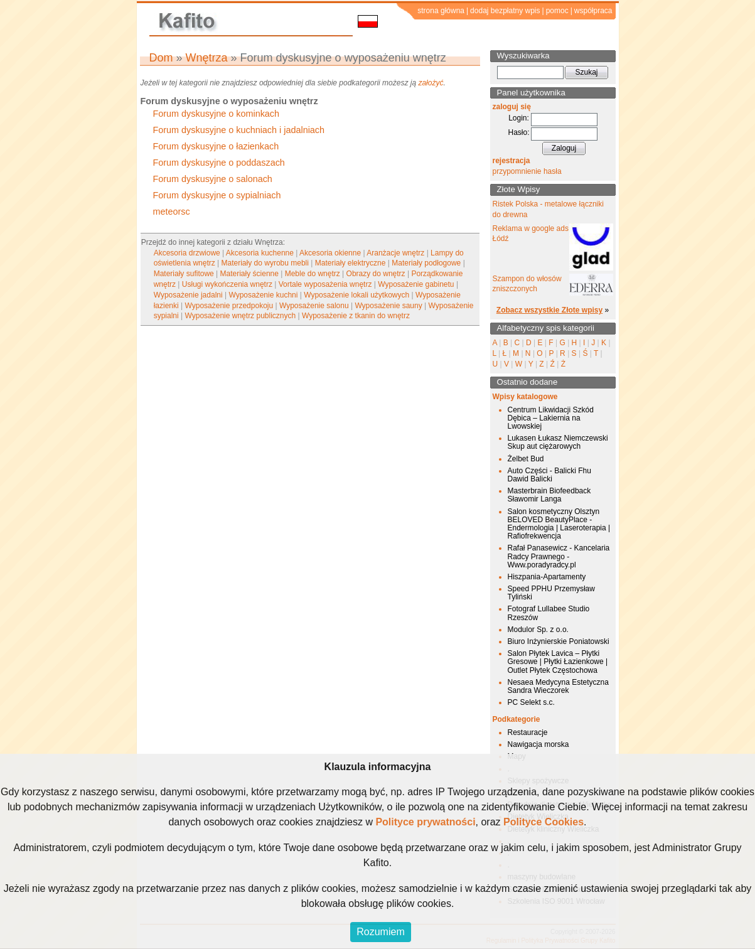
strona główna (440, 10)
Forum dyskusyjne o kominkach (216, 114)
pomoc (557, 10)
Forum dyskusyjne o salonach (212, 179)
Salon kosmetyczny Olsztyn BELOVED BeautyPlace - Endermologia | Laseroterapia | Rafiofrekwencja (559, 524)
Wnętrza (207, 57)
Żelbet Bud (526, 458)
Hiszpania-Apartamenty (547, 576)
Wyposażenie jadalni (188, 295)
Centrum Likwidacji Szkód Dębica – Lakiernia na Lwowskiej (551, 418)
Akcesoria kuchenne (260, 253)
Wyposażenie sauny (388, 305)
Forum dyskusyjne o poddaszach (219, 163)
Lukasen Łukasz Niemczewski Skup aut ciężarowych (558, 442)
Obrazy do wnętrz (375, 273)
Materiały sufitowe (184, 273)
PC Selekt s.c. (531, 702)
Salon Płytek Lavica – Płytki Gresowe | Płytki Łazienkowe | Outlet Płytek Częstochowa (558, 661)
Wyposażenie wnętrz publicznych (240, 315)
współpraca (593, 10)
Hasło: (518, 132)
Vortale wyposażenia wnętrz (325, 284)
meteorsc (171, 211)
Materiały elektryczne (350, 263)
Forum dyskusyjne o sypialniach (217, 195)
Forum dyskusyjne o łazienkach (216, 146)
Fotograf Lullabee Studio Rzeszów (549, 612)
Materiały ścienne (249, 273)
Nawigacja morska (538, 744)
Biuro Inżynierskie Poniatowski (558, 641)
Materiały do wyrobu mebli (265, 263)
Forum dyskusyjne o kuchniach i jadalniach (239, 130)
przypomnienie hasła (527, 171)
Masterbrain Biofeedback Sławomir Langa (549, 494)
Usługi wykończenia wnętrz (227, 284)
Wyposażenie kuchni (262, 295)
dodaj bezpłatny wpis (505, 10)
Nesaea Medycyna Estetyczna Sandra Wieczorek (558, 686)
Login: (518, 118)
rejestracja (511, 160)
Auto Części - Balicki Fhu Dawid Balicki (549, 474)
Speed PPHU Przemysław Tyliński (551, 592)
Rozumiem (380, 931)
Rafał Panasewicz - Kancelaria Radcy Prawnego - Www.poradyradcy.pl (559, 556)
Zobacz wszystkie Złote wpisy (549, 310)
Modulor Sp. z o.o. (538, 629)
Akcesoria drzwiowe (187, 253)
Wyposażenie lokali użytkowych (356, 295)
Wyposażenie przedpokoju (229, 305)
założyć (430, 82)
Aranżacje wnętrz (395, 253)
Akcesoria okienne (330, 253)
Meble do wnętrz (312, 273)
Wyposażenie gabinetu (416, 284)
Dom (161, 57)
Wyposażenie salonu (314, 305)
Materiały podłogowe (426, 263)
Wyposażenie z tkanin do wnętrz (356, 315)
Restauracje (528, 732)
